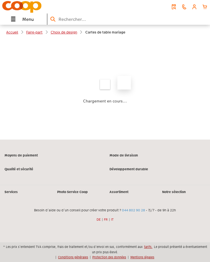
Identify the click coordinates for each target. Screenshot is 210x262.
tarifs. (148, 247)
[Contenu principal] (105, 89)
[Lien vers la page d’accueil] (42, 7)
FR (106, 219)
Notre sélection (174, 192)
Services (11, 192)
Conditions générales (73, 257)
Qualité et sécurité (19, 169)
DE (99, 219)
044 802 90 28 (133, 210)
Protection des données (109, 257)
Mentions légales (142, 257)
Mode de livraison (124, 155)
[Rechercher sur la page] (129, 19)
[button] (194, 7)
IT (112, 219)
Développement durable (129, 169)
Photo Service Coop (72, 192)
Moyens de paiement (21, 155)
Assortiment (119, 192)
